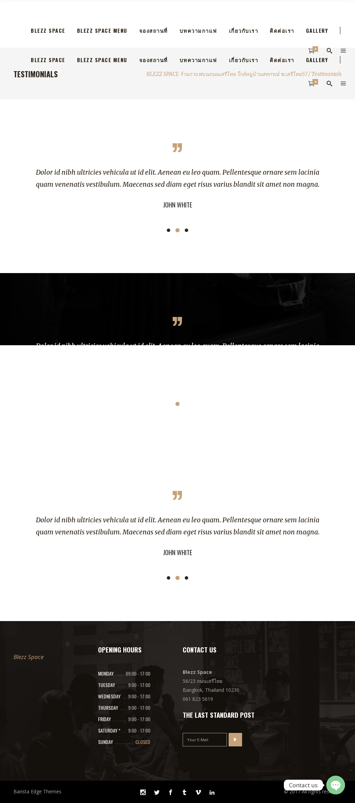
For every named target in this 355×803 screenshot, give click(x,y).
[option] (178, 188)
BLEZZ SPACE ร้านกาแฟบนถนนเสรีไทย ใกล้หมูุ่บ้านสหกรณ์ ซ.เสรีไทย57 (226, 74)
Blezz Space (28, 657)
